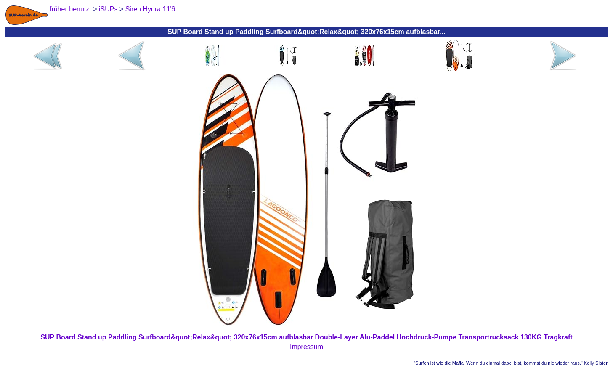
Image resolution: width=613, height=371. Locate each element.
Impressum (306, 346)
